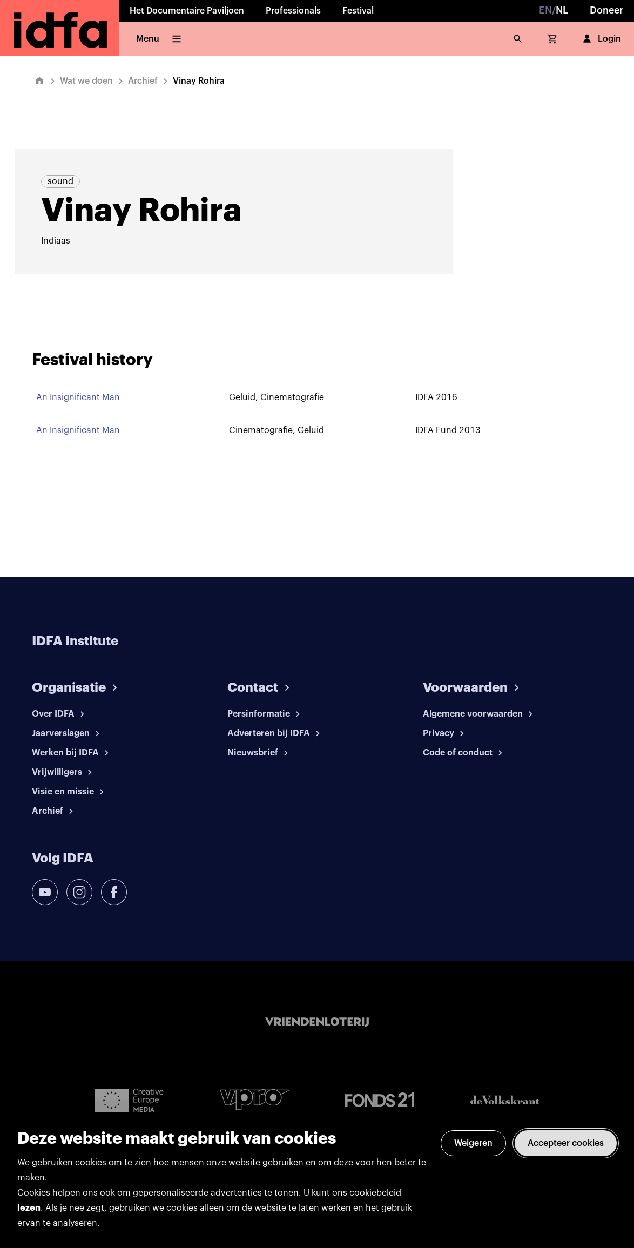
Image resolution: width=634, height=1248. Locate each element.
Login (601, 38)
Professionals (293, 10)
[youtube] (45, 892)
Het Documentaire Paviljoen (187, 10)
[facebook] (114, 892)
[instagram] (79, 892)
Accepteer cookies (566, 1143)
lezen (29, 1208)
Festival (358, 10)
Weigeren (473, 1143)
